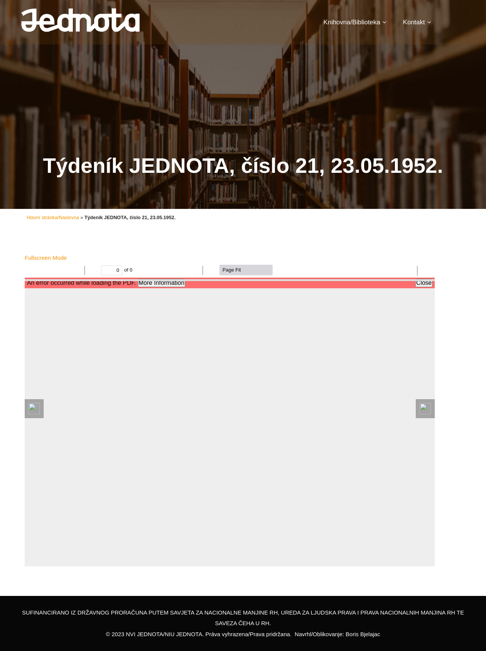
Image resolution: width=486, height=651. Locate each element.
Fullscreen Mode (46, 257)
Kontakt (417, 22)
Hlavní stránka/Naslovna (53, 217)
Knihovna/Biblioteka (354, 22)
